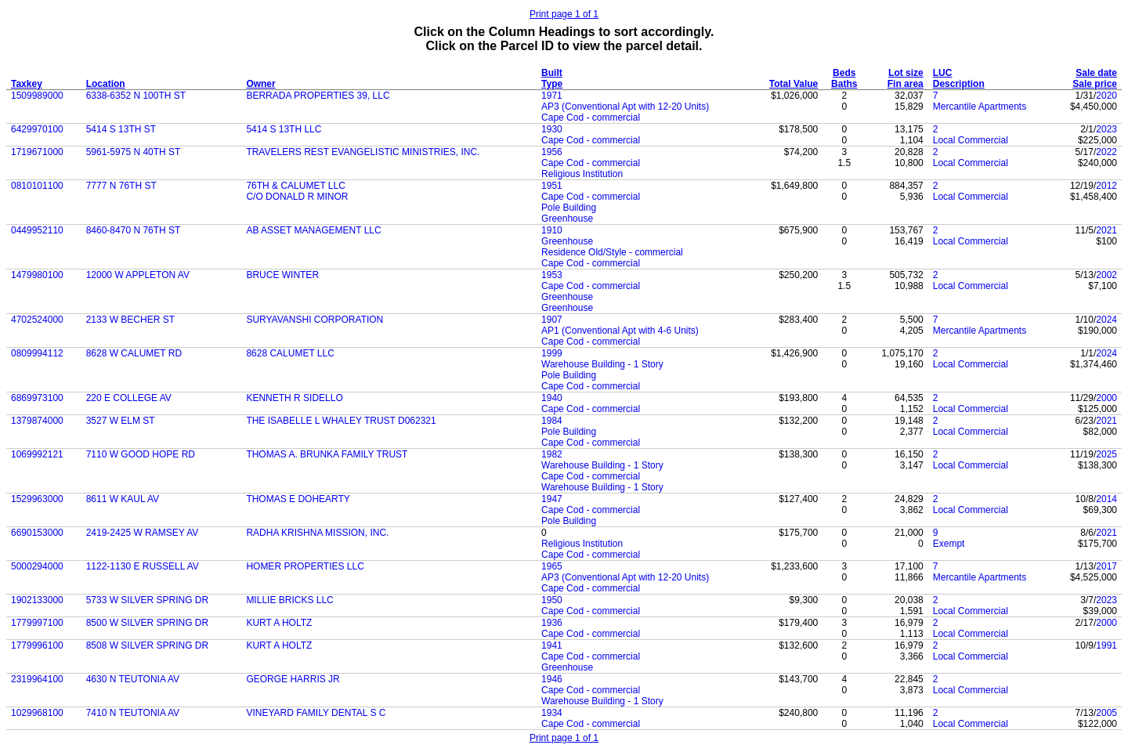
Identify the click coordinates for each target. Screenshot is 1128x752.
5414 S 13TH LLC (283, 129)
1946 (551, 679)
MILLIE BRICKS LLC (289, 600)
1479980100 (37, 274)
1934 (551, 712)
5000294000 (37, 566)
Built (551, 72)
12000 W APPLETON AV (138, 274)
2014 (1106, 499)
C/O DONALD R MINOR (297, 196)
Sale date (1096, 72)
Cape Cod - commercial (590, 117)
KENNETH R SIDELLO (294, 397)
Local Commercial (970, 140)
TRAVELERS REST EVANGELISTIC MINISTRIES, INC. (362, 151)
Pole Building (568, 207)
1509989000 (37, 95)
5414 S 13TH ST (121, 129)
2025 (1106, 454)
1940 (551, 397)
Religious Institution (582, 173)
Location (105, 83)
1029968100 (37, 712)
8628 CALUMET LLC (290, 353)
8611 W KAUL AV (122, 499)
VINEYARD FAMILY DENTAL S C (315, 712)
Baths (844, 83)
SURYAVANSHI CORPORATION (314, 319)
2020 (1106, 95)
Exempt (949, 543)
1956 (551, 151)
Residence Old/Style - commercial (612, 252)
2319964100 (37, 679)
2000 (1106, 397)
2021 (1106, 230)
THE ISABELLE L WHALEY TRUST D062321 (341, 420)
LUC (943, 72)
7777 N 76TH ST (121, 185)
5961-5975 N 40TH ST (133, 151)
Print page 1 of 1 (564, 14)
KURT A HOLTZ (279, 622)
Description (959, 83)
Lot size (906, 72)
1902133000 (37, 600)
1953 (551, 274)
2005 (1106, 712)
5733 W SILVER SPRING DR (147, 600)
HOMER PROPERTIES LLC (304, 566)
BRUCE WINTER (282, 274)
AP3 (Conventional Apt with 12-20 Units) (625, 106)
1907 (551, 319)
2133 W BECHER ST (130, 319)
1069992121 (37, 454)
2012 (1106, 185)
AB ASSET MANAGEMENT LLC (313, 230)
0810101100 (37, 185)
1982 (551, 454)
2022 (1106, 151)
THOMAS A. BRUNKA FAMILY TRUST (326, 454)
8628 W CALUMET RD (134, 353)
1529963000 (37, 499)
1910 (551, 230)
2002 (1106, 274)
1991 (1106, 645)
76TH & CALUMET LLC (295, 185)
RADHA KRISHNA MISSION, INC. (317, 532)
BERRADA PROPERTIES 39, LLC (317, 95)
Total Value (793, 83)
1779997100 (37, 622)
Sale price (1094, 83)
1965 (551, 566)
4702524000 (37, 319)
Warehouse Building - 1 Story (602, 364)
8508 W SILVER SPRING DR (147, 645)
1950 (551, 600)
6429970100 (37, 129)
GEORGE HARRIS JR (292, 679)
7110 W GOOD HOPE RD (140, 454)
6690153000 (37, 532)
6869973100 (37, 397)
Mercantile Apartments (979, 106)
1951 (551, 185)
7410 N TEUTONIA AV (132, 712)
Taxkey (26, 83)
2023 (1106, 129)
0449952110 (37, 230)
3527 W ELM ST (120, 420)
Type (551, 83)
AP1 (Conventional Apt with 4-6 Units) (620, 330)
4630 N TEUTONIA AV (132, 679)
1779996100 (37, 645)
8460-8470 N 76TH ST (133, 230)
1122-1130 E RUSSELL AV (142, 566)
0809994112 (37, 353)
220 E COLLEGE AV (129, 397)
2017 (1106, 566)
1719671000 (37, 151)
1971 (551, 95)
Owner (260, 83)
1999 (551, 353)
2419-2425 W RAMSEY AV (142, 532)
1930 (551, 129)
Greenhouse (567, 218)
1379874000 (37, 420)
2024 (1106, 319)
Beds (844, 72)
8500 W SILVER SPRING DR (147, 622)
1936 (551, 622)
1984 (551, 420)
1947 (551, 499)
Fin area (906, 83)
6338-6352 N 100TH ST (136, 95)
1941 (551, 645)
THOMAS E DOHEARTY (297, 499)
